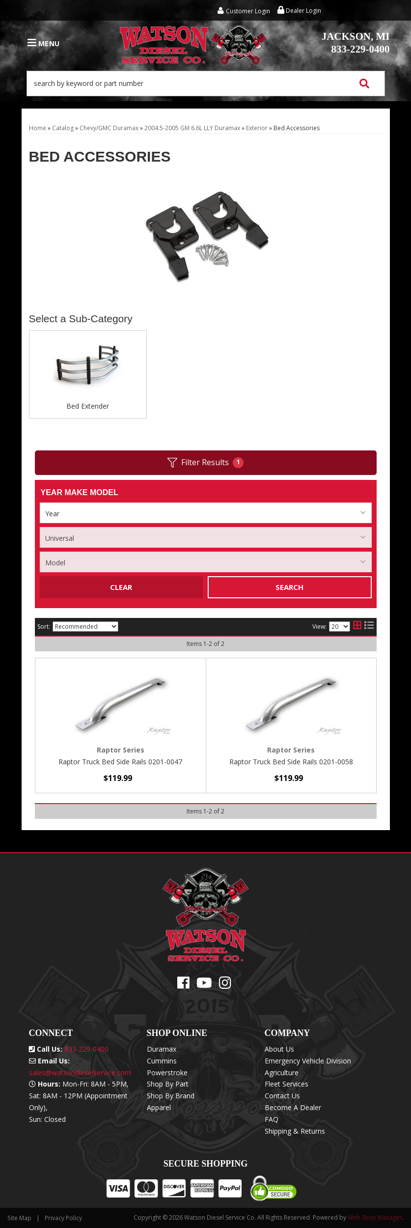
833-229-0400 (356, 42)
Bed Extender (87, 406)
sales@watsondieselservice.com (80, 1072)
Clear (121, 587)
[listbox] (206, 512)
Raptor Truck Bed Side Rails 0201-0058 (291, 761)
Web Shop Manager (375, 1217)
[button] (206, 83)
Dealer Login (299, 10)
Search (289, 587)
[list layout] (369, 626)
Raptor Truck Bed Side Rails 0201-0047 (120, 761)
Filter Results (205, 462)
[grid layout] (357, 626)
